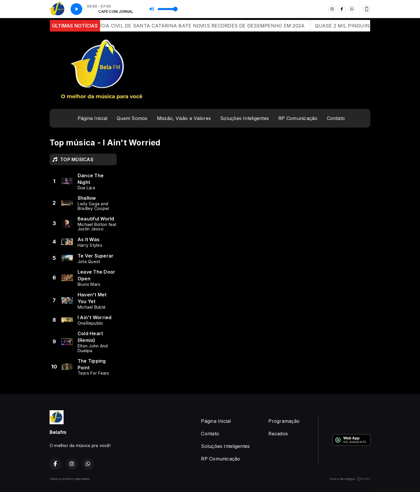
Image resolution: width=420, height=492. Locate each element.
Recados (278, 434)
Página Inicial (92, 118)
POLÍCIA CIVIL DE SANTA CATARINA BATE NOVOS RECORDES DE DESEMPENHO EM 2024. (210, 26)
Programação (284, 421)
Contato (336, 118)
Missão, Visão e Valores (184, 118)
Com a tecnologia (350, 479)
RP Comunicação (297, 118)
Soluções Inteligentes (244, 118)
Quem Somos (132, 118)
